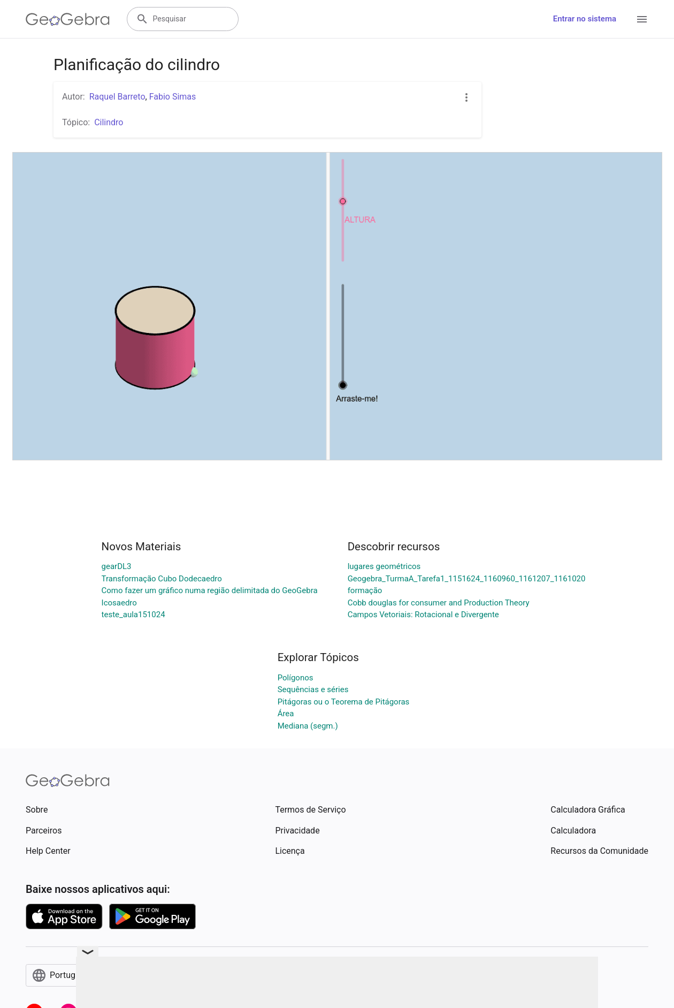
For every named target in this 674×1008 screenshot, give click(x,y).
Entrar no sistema (584, 19)
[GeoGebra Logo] (68, 19)
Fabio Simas (172, 97)
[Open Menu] (641, 19)
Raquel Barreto (117, 97)
